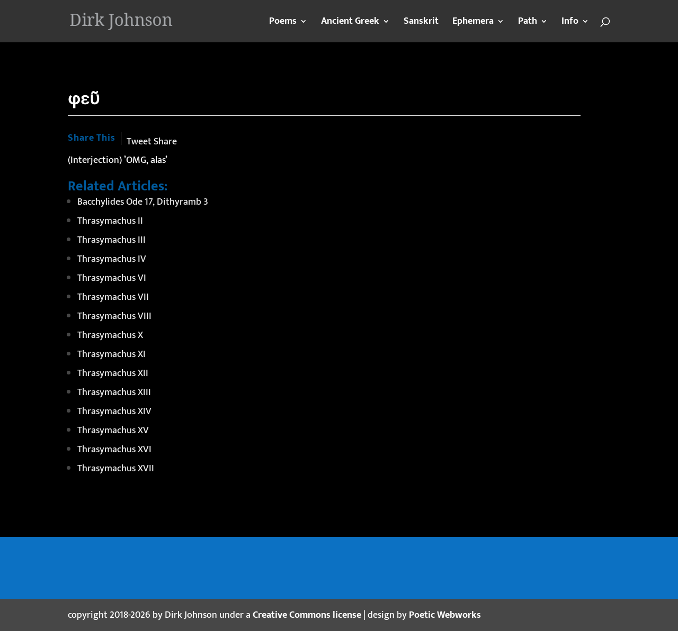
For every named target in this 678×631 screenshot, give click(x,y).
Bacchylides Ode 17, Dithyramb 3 (142, 202)
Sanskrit (421, 23)
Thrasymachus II (110, 221)
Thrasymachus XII (112, 373)
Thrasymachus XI (111, 354)
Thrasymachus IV (111, 259)
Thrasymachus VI (111, 278)
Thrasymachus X (110, 335)
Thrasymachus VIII (114, 316)
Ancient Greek (350, 23)
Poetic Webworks (445, 615)
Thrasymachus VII (113, 297)
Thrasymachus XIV (114, 411)
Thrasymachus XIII (114, 392)
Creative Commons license (307, 615)
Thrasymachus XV (113, 430)
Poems (283, 23)
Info (569, 23)
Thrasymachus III (111, 240)
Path (527, 23)
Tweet (139, 142)
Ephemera (473, 23)
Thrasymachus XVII (115, 469)
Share (165, 142)
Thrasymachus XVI (114, 450)
